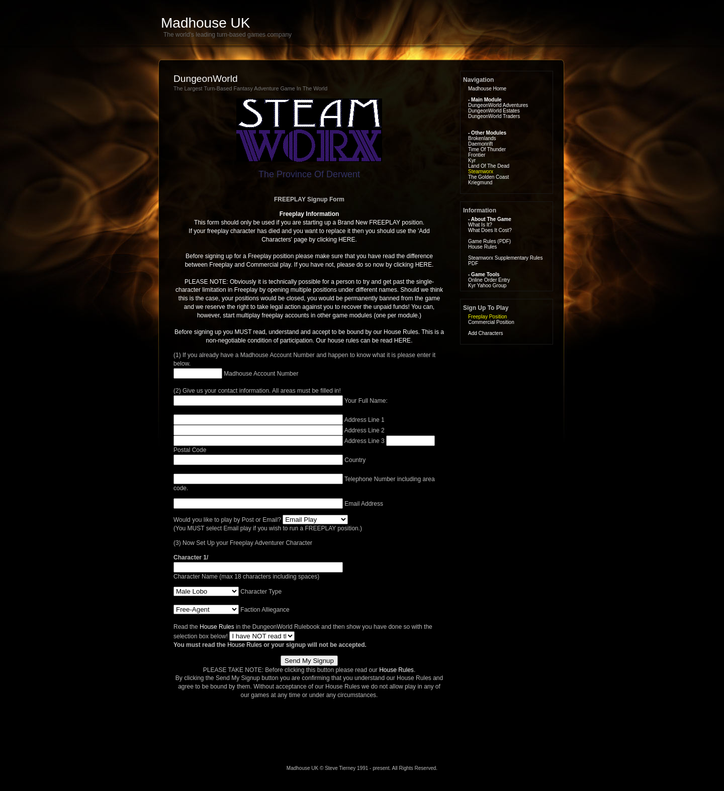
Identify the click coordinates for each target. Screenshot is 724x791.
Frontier (476, 155)
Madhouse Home (487, 88)
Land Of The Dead (488, 166)
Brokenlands (482, 138)
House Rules (217, 626)
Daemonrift (480, 144)
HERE (346, 239)
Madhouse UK (205, 23)
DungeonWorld (205, 78)
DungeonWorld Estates (494, 111)
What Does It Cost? (490, 230)
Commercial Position (491, 322)
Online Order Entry (489, 280)
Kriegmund (480, 182)
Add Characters (485, 333)
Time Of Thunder (487, 149)
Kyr (472, 160)
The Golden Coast (488, 177)
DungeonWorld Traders (494, 116)
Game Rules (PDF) (489, 241)
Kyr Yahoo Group (487, 285)
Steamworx (480, 171)
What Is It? (480, 225)
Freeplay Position (487, 316)
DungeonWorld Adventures (498, 105)
